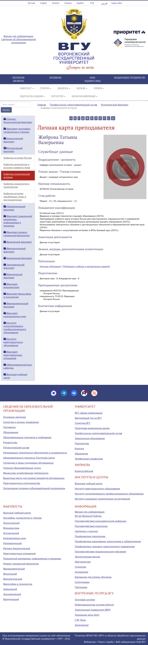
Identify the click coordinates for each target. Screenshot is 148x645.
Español (80, 3)
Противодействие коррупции (91, 526)
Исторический (11, 533)
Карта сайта (116, 3)
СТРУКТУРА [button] (45, 88)
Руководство (10, 442)
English (43, 3)
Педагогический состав (16, 447)
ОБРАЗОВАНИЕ (55, 77)
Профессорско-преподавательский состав (73, 104)
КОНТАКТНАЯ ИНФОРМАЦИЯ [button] (84, 96)
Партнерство (82, 443)
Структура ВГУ (82, 423)
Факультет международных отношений (12, 355)
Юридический (11, 599)
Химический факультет (17, 258)
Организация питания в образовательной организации (34, 488)
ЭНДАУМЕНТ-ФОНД (92, 81)
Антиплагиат (82, 625)
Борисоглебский (84, 471)
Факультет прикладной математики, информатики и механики (17, 221)
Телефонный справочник (89, 458)
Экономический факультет (13, 266)
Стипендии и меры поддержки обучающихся (28, 462)
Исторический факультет (114, 104)
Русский (31, 3)
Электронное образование (90, 438)
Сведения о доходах (86, 531)
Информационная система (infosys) (94, 604)
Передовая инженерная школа (92, 428)
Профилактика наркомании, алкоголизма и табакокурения (108, 541)
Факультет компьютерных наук (14, 315)
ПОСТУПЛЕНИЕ (18, 77)
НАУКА (92, 77)
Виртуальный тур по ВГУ (88, 418)
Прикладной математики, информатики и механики (32, 558)
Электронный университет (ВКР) (93, 609)
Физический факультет (17, 241)
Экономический (12, 594)
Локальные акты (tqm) (87, 614)
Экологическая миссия (87, 556)
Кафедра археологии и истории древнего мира (16, 166)
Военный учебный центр (88, 483)
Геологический (11, 522)
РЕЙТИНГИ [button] (99, 88)
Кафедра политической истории (16, 175)
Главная (41, 104)
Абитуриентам (83, 561)
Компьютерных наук (14, 538)
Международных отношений (19, 553)
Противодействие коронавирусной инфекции (100, 521)
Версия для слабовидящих (18, 36)
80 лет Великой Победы (88, 515)
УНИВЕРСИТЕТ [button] (27, 88)
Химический (10, 589)
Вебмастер (90, 641)
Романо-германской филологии (21, 563)
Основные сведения (14, 417)
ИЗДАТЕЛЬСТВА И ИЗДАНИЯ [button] (32, 96)
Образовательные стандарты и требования (27, 437)
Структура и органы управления (21, 422)
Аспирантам (81, 571)
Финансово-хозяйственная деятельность (25, 473)
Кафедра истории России (17, 157)
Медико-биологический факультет (17, 120)
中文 (92, 3)
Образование (10, 432)
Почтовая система (85, 599)
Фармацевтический (14, 568)
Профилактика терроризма (90, 536)
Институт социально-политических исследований (102, 498)
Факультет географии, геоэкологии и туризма (17, 130)
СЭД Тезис (80, 619)
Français (67, 3)
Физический (10, 573)
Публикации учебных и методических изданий (86, 266)
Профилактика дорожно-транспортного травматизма (105, 546)
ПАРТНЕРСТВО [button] (58, 96)
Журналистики (11, 528)
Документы (9, 427)
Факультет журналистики (11, 285)
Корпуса (79, 448)
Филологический (12, 578)
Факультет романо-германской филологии (16, 234)
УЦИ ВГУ (141, 641)
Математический (12, 543)
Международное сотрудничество (21, 483)
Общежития (81, 453)
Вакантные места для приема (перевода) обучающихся (33, 478)
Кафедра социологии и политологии (16, 185)
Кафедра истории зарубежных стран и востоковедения (14, 196)
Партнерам (81, 587)
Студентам (80, 566)
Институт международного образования (13, 342)
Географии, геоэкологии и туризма (22, 517)
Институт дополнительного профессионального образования (14, 327)
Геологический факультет (13, 140)
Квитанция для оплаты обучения (93, 577)
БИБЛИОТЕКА (18, 81)
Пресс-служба (106, 641)
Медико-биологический (16, 548)
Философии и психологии (17, 584)
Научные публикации (50, 266)
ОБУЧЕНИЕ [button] (82, 88)
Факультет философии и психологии (17, 295)
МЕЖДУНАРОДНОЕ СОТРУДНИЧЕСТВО (129, 77)
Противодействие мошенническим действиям (100, 551)
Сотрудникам (82, 582)
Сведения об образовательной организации (18, 41)
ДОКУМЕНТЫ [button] (64, 88)
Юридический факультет (12, 276)
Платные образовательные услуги (22, 467)
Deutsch (55, 3)
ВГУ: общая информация (88, 412)
